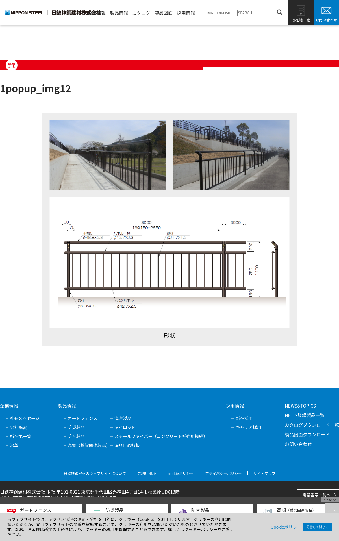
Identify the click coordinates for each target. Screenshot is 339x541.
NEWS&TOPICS (300, 405)
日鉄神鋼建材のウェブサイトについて (95, 473)
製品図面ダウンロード (307, 434)
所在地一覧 (301, 20)
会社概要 (18, 427)
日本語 (209, 12)
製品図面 (164, 12)
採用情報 (186, 12)
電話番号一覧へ (316, 495)
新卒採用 (244, 418)
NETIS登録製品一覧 (305, 415)
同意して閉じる (317, 527)
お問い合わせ (326, 20)
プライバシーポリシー (223, 473)
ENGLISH (223, 12)
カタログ (141, 12)
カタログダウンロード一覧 (312, 424)
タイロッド (125, 427)
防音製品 (76, 436)
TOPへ (332, 510)
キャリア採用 (248, 427)
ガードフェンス (82, 418)
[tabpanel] (169, 229)
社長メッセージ (25, 418)
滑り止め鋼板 (127, 445)
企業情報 (97, 12)
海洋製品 (122, 418)
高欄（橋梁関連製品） (89, 445)
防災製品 (76, 427)
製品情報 (119, 12)
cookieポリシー (181, 473)
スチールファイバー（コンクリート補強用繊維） (161, 436)
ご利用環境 (147, 473)
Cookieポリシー (286, 527)
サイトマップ (264, 473)
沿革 (14, 445)
